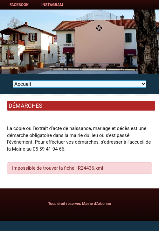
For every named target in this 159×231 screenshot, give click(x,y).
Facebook (19, 5)
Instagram (52, 5)
